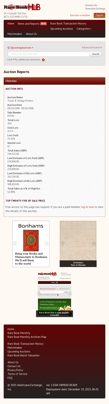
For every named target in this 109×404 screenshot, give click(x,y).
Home (11, 23)
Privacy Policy (15, 370)
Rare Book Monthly (19, 333)
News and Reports (29, 23)
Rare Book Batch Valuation (23, 355)
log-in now (87, 207)
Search (95, 54)
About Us (31, 34)
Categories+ (84, 28)
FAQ (10, 378)
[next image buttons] (46, 243)
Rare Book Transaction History (68, 23)
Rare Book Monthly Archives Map (27, 337)
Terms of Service (17, 374)
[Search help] (43, 60)
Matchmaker (15, 34)
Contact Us (14, 366)
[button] (92, 47)
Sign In (99, 15)
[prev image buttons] (15, 243)
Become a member (80, 15)
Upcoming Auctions (61, 28)
